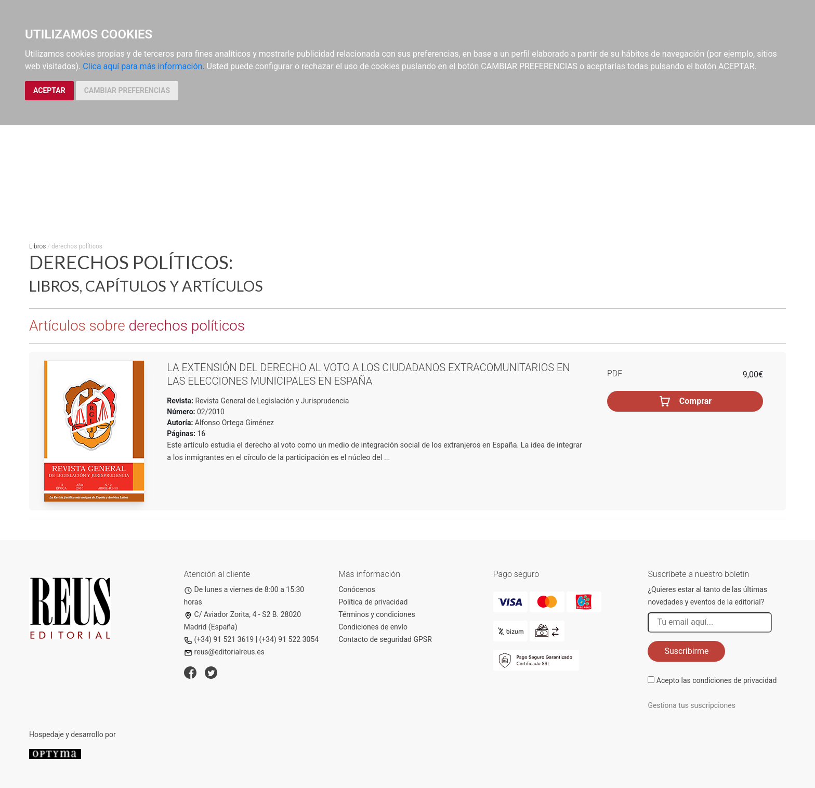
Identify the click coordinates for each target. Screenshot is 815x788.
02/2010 (210, 412)
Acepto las (716, 680)
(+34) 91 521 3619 (219, 639)
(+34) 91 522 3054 (289, 639)
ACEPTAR (49, 90)
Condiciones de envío (372, 627)
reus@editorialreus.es (224, 652)
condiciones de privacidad (734, 680)
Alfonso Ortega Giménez (234, 422)
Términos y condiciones (376, 614)
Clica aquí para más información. (143, 66)
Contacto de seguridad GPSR (385, 639)
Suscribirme (686, 651)
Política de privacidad (372, 602)
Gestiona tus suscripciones (691, 705)
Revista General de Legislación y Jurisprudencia (271, 401)
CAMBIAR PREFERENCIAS (127, 90)
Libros (37, 246)
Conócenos (356, 589)
